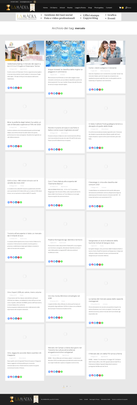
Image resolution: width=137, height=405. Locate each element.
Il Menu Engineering (105, 70)
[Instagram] (11, 88)
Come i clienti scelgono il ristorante (102, 68)
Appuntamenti (23, 69)
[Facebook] (9, 88)
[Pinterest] (18, 88)
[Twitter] (13, 88)
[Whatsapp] (21, 88)
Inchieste (62, 74)
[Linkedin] (16, 88)
